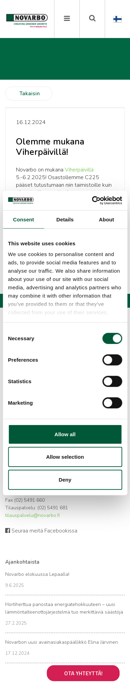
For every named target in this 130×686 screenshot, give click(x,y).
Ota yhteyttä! (83, 673)
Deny (65, 479)
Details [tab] (65, 219)
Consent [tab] (23, 219)
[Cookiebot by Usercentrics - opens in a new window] (92, 200)
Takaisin (29, 93)
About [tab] (106, 219)
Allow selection (65, 457)
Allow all (65, 434)
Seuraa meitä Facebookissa (41, 531)
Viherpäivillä (79, 170)
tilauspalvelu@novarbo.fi (32, 515)
